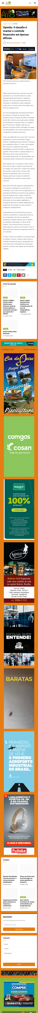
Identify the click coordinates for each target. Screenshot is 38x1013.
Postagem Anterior (8, 349)
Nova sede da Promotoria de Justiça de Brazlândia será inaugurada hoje (27, 903)
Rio (14, 269)
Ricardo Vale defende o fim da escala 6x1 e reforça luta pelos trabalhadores (10, 879)
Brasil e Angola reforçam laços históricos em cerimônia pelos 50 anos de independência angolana (26, 306)
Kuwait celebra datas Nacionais (10, 332)
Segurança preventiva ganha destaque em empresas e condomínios (10, 903)
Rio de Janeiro (21, 269)
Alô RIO (15, 24)
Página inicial (7, 24)
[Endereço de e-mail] (19, 924)
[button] (3, 3)
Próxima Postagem (30, 349)
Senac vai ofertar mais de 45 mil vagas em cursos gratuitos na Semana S (27, 879)
